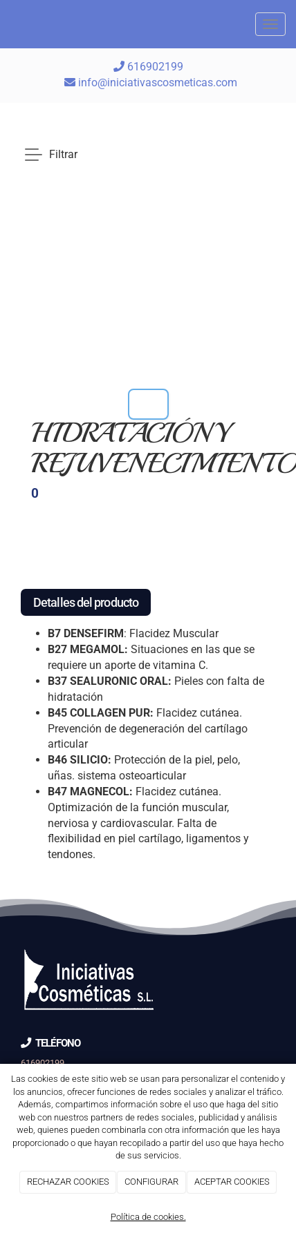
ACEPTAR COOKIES (232, 1181)
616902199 (148, 66)
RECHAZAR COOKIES (68, 1181)
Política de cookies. (148, 1217)
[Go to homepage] (7, 24)
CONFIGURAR (151, 1181)
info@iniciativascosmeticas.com (157, 82)
